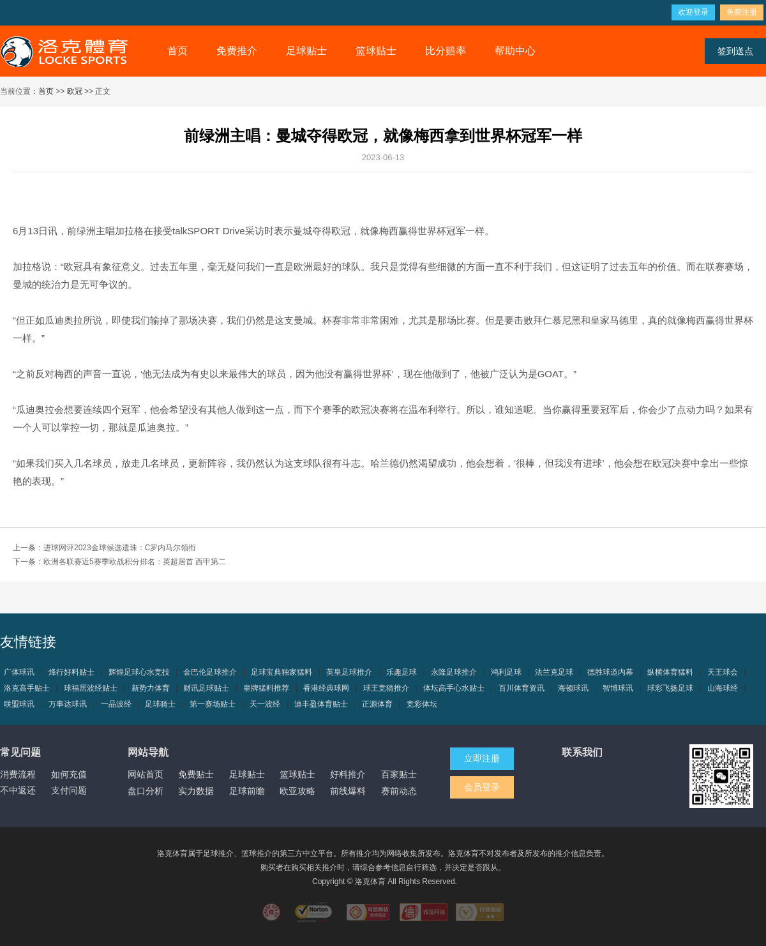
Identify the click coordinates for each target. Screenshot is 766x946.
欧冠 (74, 91)
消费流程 (18, 774)
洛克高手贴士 (27, 688)
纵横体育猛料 (670, 672)
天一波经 (265, 704)
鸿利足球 (506, 672)
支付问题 (69, 790)
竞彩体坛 (422, 704)
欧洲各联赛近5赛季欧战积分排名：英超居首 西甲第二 (134, 561)
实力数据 (196, 791)
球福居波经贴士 (90, 688)
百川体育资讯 (521, 688)
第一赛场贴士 (213, 704)
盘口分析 (145, 791)
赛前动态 (399, 791)
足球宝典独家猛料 (281, 672)
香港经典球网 (326, 688)
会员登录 (482, 787)
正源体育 (377, 704)
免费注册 (741, 12)
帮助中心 (515, 50)
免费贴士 (196, 774)
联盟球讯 (19, 704)
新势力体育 (150, 688)
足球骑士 (160, 704)
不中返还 (18, 790)
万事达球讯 (68, 704)
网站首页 (145, 774)
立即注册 (482, 758)
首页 (177, 50)
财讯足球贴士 (206, 688)
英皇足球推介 (349, 672)
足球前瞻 (247, 791)
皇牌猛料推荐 (266, 688)
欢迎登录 (693, 12)
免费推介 (236, 50)
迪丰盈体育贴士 (321, 704)
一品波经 (116, 704)
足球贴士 (306, 50)
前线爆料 (348, 791)
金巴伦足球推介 (210, 672)
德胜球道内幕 (610, 672)
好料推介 (348, 774)
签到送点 (735, 51)
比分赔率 (445, 50)
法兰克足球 (554, 672)
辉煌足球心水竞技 (139, 672)
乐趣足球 (401, 672)
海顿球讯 (573, 688)
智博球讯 (618, 688)
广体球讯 (19, 672)
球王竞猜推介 (386, 688)
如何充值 (69, 774)
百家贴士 (399, 774)
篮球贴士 (376, 50)
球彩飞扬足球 (670, 688)
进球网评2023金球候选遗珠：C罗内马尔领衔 (119, 547)
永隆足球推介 (454, 672)
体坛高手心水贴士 (453, 688)
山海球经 (722, 688)
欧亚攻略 (297, 791)
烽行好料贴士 (71, 672)
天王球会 (722, 672)
